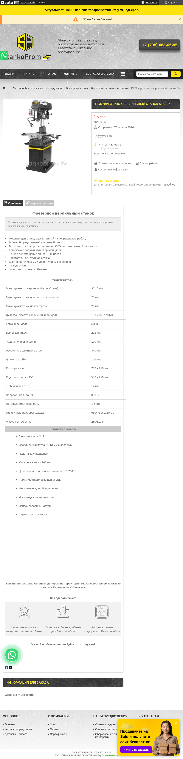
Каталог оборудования (18, 729)
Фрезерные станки (77, 88)
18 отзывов (151, 2)
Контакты (70, 73)
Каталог (30, 73)
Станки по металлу (106, 729)
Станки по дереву (106, 724)
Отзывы (55, 729)
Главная (10, 73)
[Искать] (176, 74)
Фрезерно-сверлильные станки (109, 88)
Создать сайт (28, 2)
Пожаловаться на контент (115, 755)
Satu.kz (107, 752)
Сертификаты (58, 734)
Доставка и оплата (100, 73)
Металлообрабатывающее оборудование (38, 88)
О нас (52, 73)
